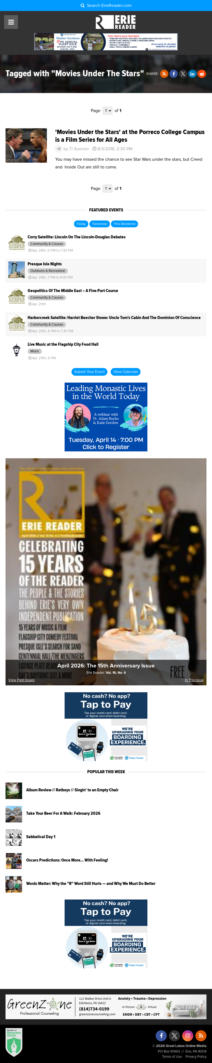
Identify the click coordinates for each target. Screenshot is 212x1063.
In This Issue (194, 680)
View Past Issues (21, 680)
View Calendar (125, 372)
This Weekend (124, 224)
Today (81, 224)
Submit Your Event (89, 372)
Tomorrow (99, 224)
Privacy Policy (196, 1057)
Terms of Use (172, 1057)
